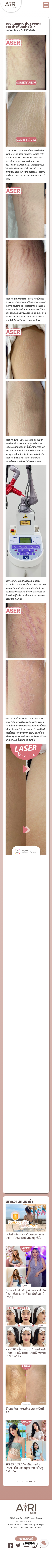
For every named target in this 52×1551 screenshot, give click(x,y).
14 (27, 1481)
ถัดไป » (32, 1481)
